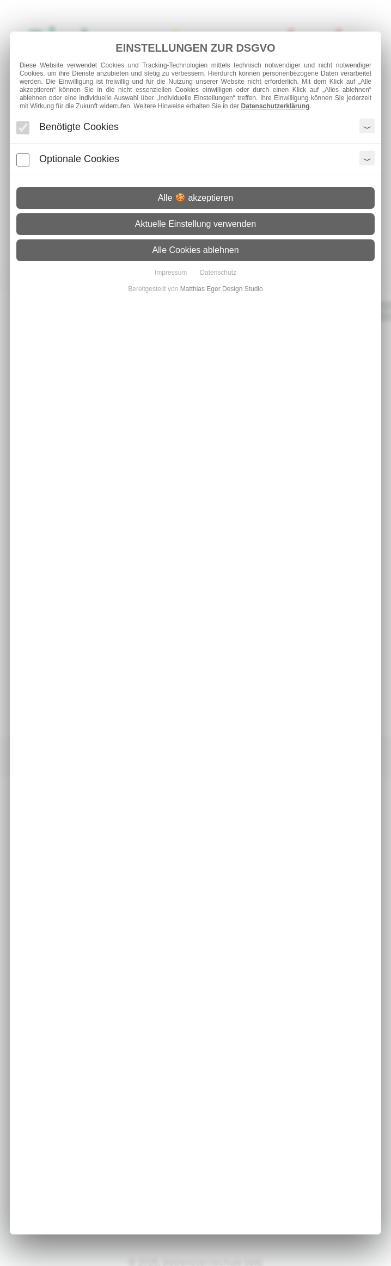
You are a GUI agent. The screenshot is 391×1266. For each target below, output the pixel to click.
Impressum (171, 272)
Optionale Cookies (79, 158)
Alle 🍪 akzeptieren (195, 197)
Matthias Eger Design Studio (221, 289)
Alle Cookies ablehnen (195, 250)
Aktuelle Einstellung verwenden (195, 224)
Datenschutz (218, 272)
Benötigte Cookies (79, 126)
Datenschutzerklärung (275, 106)
